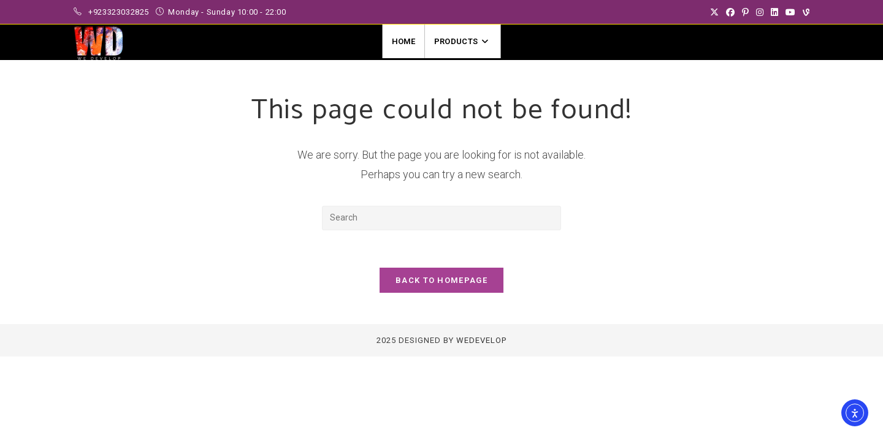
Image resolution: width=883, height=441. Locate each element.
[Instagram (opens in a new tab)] (759, 12)
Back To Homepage (441, 280)
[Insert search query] (441, 218)
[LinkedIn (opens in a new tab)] (774, 12)
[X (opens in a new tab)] (714, 12)
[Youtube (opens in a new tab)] (790, 12)
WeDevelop (481, 340)
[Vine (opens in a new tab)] (804, 12)
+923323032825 (119, 12)
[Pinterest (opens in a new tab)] (745, 12)
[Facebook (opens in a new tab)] (730, 12)
